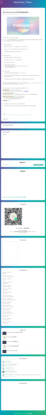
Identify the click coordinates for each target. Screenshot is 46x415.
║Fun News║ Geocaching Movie (7, 369)
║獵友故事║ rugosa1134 (6, 366)
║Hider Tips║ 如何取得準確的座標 (13, 345)
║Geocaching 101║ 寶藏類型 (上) (12, 341)
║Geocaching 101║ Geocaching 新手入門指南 (14, 197)
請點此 (15, 93)
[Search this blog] (18, 165)
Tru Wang (6, 361)
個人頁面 (8, 49)
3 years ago (11, 366)
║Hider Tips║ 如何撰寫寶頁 (11, 336)
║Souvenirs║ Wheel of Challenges (7, 373)
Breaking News (7, 9)
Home (4, 9)
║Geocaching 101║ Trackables (12, 350)
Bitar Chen (6, 374)
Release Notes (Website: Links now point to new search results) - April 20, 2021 (17, 114)
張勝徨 (5, 371)
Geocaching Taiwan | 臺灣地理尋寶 (26, 413)
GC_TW (4, 14)
